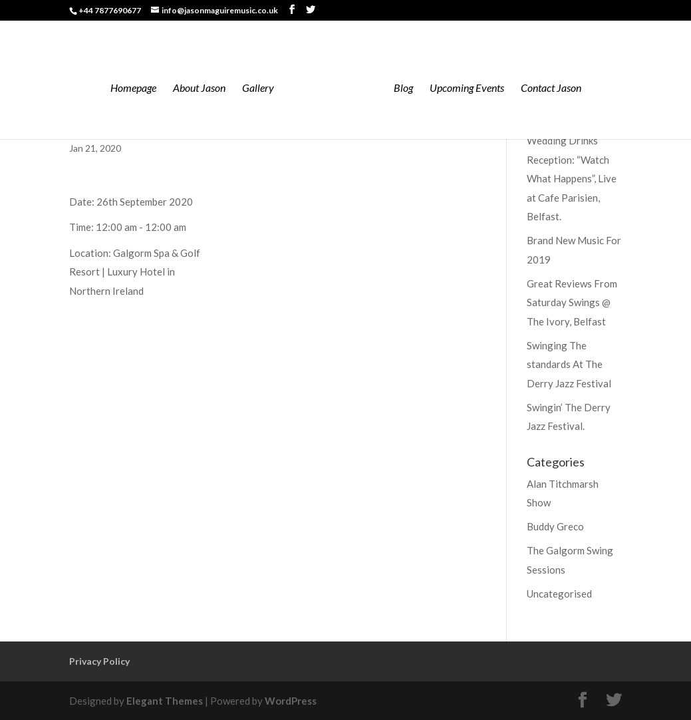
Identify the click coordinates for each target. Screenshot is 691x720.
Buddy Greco (555, 526)
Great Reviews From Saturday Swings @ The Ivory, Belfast (572, 302)
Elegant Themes (164, 701)
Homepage (133, 88)
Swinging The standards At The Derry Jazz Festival (569, 364)
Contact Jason (551, 88)
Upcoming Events (467, 88)
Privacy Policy (99, 661)
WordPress (291, 701)
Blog (403, 88)
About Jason (199, 88)
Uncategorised (559, 594)
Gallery (258, 88)
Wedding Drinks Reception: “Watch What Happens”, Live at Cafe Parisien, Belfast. (572, 178)
